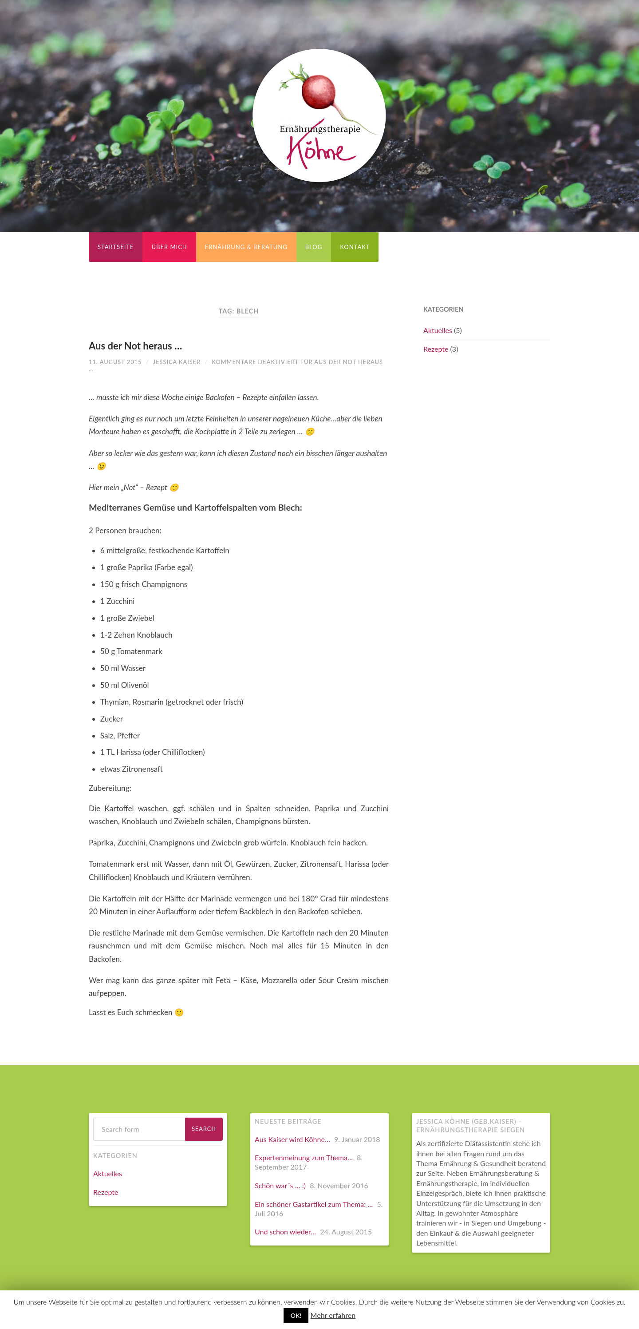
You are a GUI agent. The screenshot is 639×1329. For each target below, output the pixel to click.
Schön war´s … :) (280, 1185)
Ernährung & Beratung (246, 246)
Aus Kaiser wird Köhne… (292, 1139)
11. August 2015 (115, 361)
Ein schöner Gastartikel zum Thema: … (314, 1204)
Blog (314, 246)
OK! (296, 1315)
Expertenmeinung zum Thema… (304, 1157)
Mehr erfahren (333, 1315)
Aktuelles (437, 330)
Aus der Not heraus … (135, 346)
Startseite (116, 246)
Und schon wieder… (285, 1231)
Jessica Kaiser (177, 361)
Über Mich (169, 246)
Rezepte (436, 349)
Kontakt (355, 246)
